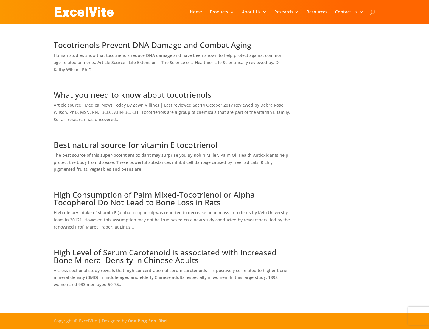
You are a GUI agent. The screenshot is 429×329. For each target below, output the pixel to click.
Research (283, 12)
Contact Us (346, 12)
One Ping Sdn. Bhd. (148, 321)
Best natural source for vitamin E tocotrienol (135, 144)
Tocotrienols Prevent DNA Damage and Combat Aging (152, 45)
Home (196, 12)
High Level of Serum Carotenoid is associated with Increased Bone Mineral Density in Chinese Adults (165, 256)
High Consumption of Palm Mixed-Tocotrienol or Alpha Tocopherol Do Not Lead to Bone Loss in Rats (154, 198)
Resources (317, 12)
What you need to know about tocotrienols (133, 94)
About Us (251, 12)
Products (219, 12)
